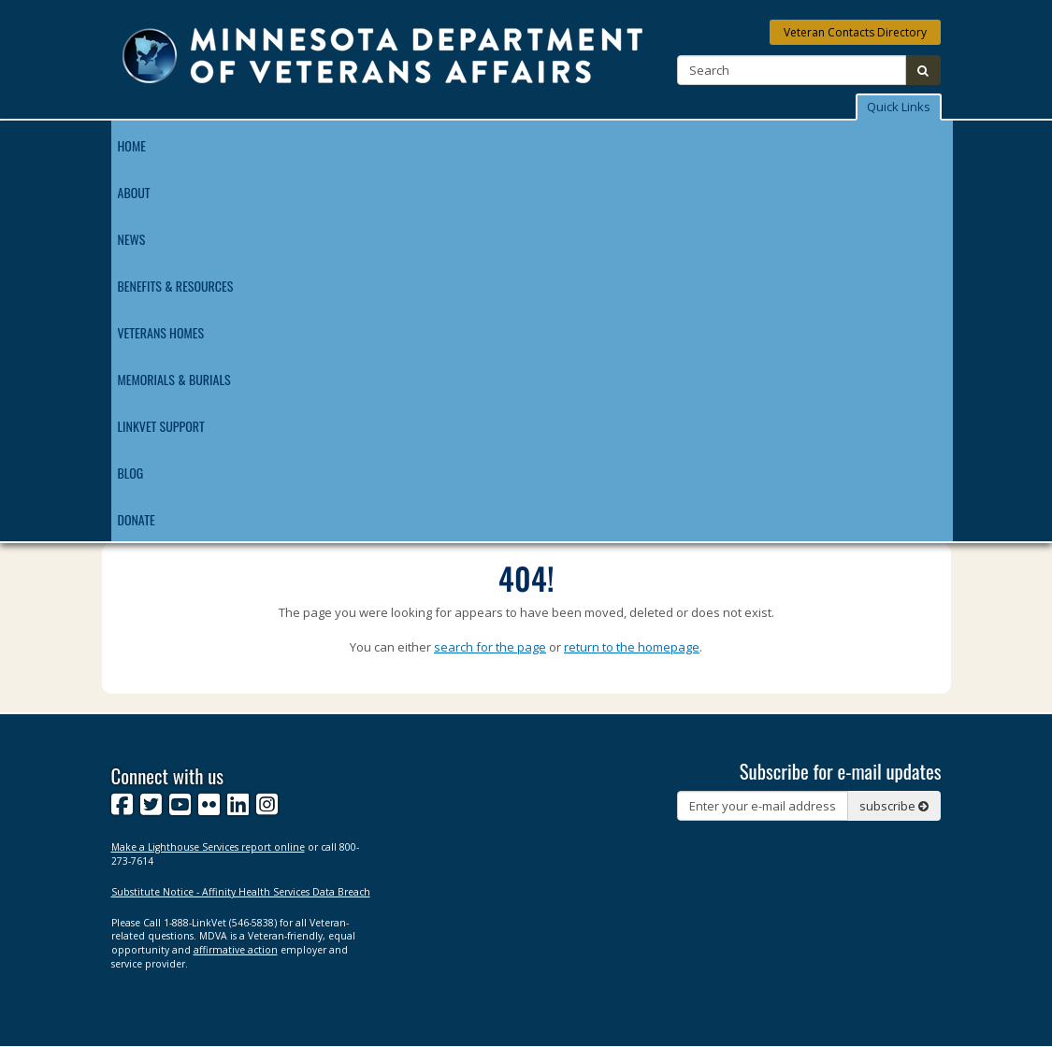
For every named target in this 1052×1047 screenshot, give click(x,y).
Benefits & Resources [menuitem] (176, 285)
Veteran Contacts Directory (855, 32)
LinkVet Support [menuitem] (161, 426)
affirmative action (236, 949)
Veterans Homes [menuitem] (161, 332)
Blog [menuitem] (131, 472)
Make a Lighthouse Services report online (208, 846)
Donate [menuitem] (136, 519)
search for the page (490, 646)
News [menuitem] (132, 239)
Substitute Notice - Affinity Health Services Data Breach (240, 891)
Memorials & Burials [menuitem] (174, 379)
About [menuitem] (134, 192)
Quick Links (898, 106)
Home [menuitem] (132, 145)
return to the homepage (631, 646)
